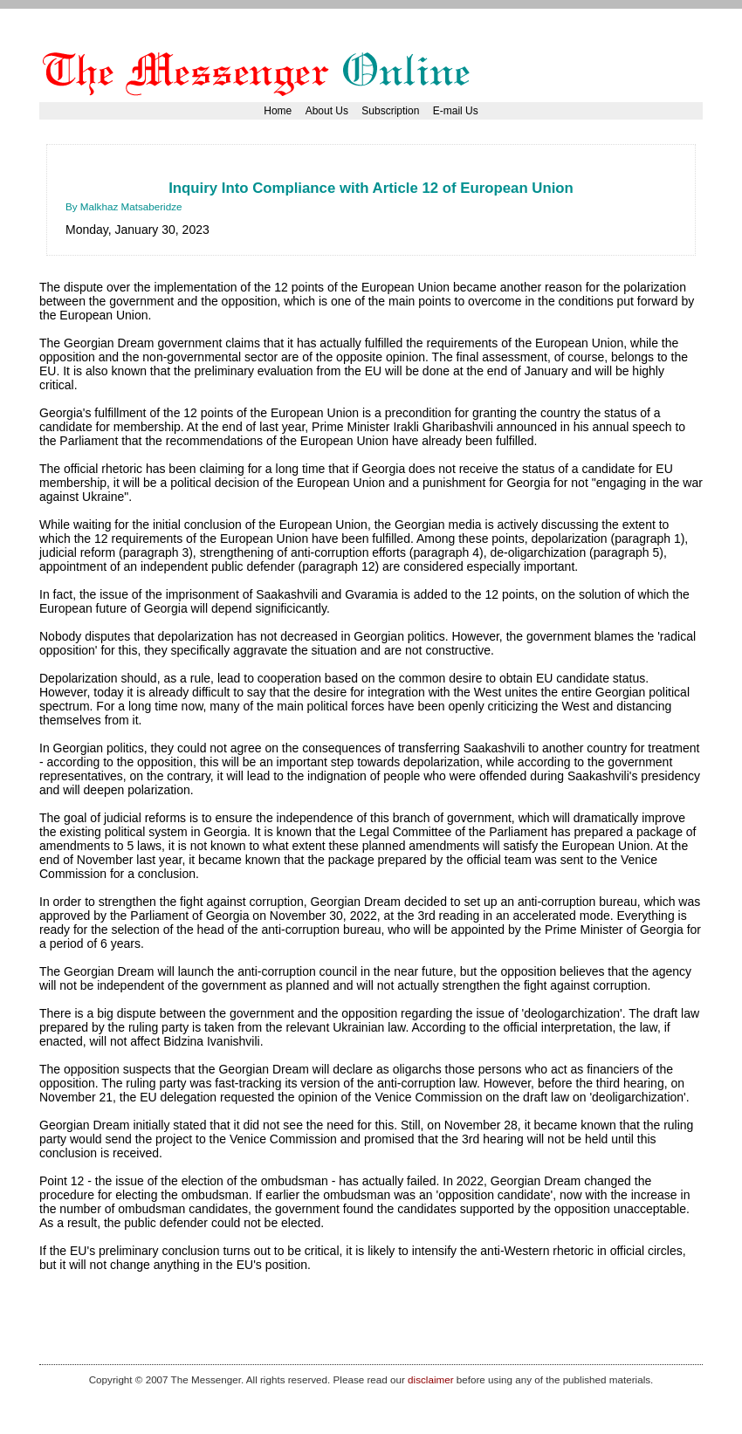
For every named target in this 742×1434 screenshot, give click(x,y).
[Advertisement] (383, 169)
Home (278, 111)
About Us (327, 111)
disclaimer (430, 1379)
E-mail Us (455, 111)
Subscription (390, 111)
